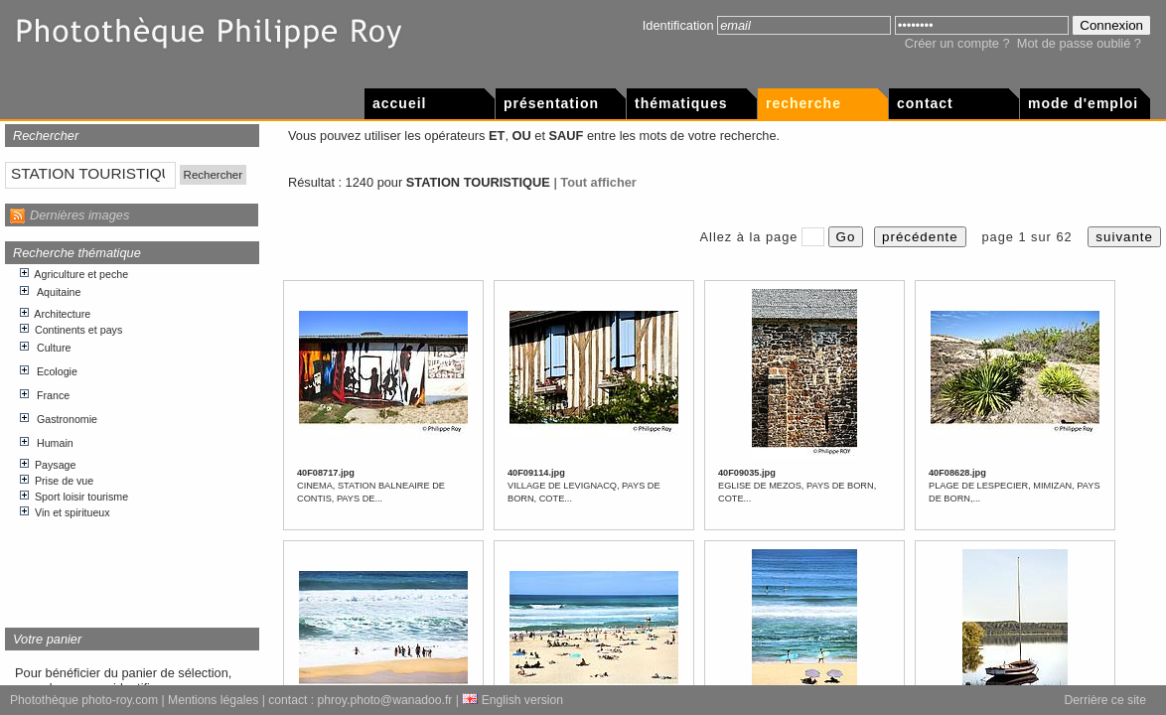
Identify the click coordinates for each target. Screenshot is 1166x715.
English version (512, 700)
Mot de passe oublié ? (1079, 43)
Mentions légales (213, 700)
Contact (925, 103)
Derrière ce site (1105, 700)
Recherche (803, 103)
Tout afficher (598, 182)
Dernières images (79, 215)
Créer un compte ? (957, 43)
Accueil (399, 103)
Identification (678, 25)
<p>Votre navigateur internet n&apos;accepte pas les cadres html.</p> (132, 438)
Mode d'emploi (1083, 103)
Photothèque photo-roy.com (84, 700)
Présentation (551, 103)
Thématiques (681, 103)
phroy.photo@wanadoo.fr (385, 700)
